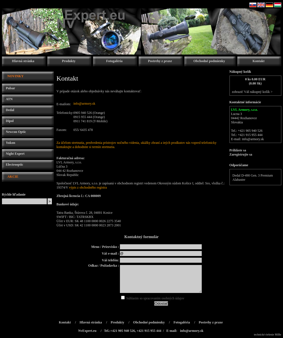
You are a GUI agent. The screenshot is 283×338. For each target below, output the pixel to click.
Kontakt (258, 61)
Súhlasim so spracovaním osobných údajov (152, 298)
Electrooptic (14, 164)
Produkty (68, 61)
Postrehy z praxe (160, 61)
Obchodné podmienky (209, 61)
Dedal (10, 110)
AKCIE (12, 177)
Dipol (10, 121)
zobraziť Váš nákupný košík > (252, 92)
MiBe (278, 334)
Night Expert (15, 154)
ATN (9, 99)
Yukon (10, 143)
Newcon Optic (16, 132)
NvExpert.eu (87, 331)
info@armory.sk (84, 103)
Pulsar (10, 88)
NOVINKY (15, 76)
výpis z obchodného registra (88, 187)
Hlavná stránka (23, 61)
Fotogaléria (114, 61)
